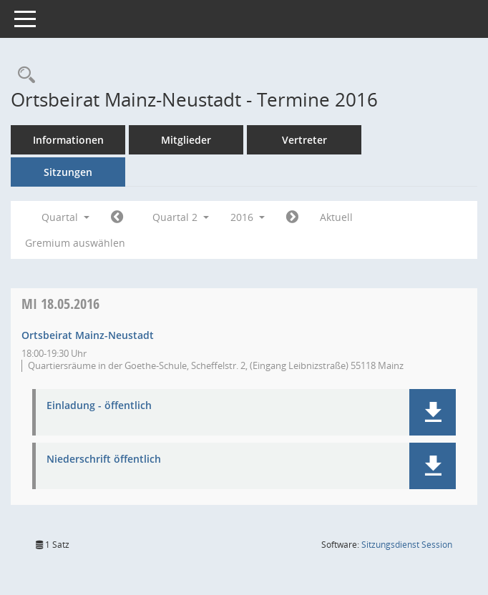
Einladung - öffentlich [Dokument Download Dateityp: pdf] (99, 406)
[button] (432, 412)
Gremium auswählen (75, 243)
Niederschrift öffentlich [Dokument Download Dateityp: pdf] (104, 459)
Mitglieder (186, 140)
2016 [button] (247, 217)
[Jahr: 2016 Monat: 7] (292, 217)
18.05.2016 (60, 303)
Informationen (68, 140)
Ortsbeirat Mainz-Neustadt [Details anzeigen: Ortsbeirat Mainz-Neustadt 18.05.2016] (87, 335)
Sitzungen (68, 172)
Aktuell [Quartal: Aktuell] (336, 217)
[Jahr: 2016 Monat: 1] (117, 217)
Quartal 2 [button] (180, 217)
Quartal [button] (65, 217)
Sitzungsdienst (406, 545)
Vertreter (304, 140)
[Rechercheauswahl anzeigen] (23, 75)
